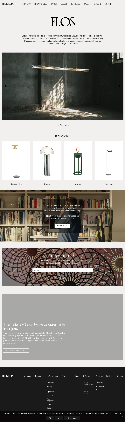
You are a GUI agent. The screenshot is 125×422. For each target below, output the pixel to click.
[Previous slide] (5, 86)
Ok (50, 418)
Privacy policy (71, 418)
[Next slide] (119, 86)
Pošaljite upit (62, 225)
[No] (122, 416)
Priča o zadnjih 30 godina (16, 350)
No (59, 418)
